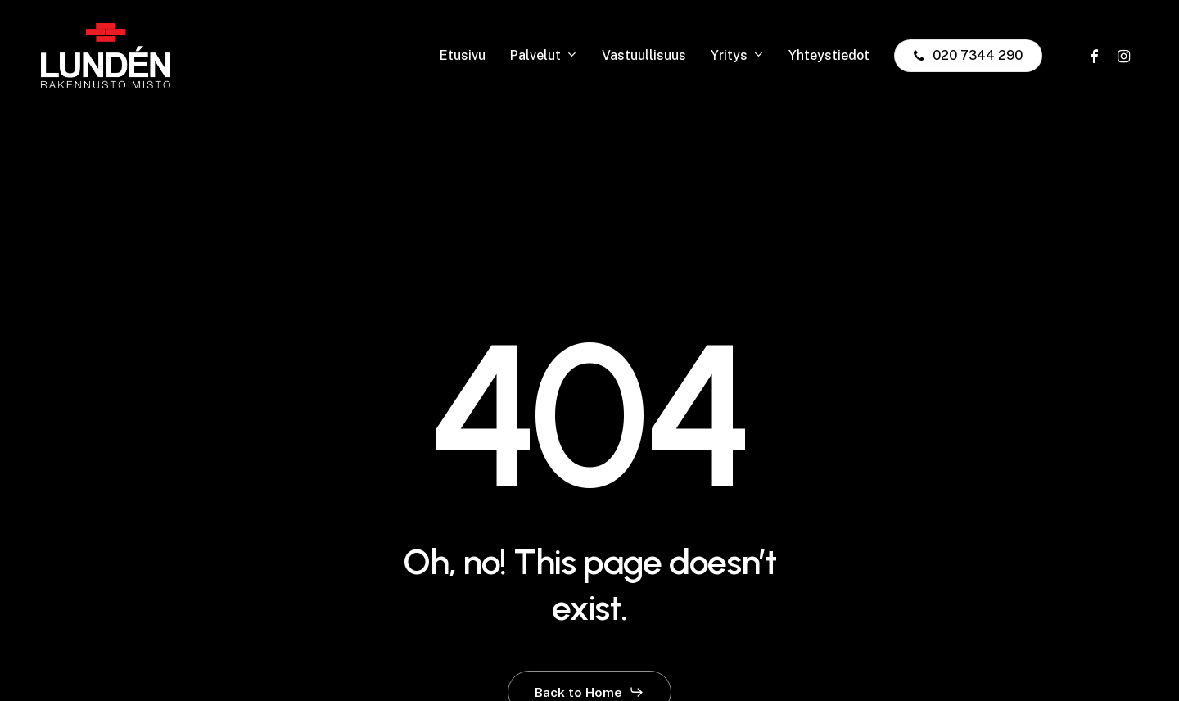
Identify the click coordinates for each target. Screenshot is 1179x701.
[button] (590, 692)
